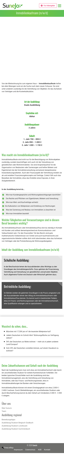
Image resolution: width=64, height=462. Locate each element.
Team (4, 411)
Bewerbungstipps (8, 420)
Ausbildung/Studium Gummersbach (16, 429)
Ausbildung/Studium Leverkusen (14, 426)
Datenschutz (30, 450)
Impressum (18, 450)
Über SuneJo (7, 408)
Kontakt (47, 450)
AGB (39, 450)
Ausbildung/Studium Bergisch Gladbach (17, 423)
